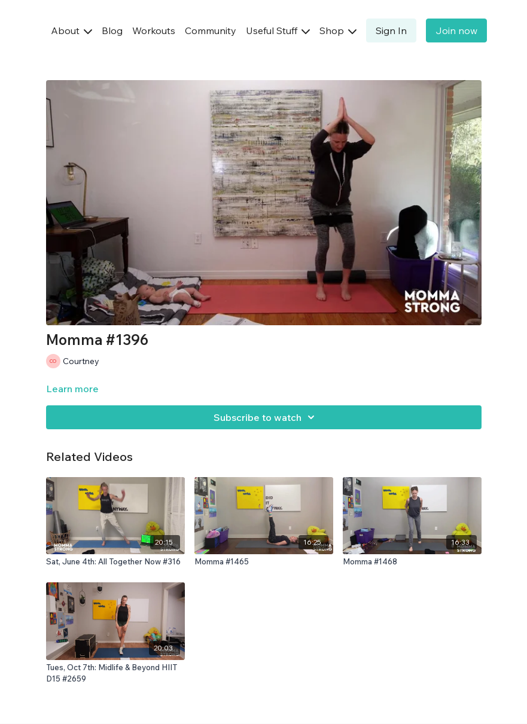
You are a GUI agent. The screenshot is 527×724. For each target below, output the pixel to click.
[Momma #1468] (412, 562)
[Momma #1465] (263, 562)
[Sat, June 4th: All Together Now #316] (115, 562)
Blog (112, 30)
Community (210, 30)
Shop (338, 30)
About (71, 30)
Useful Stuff (278, 30)
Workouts (153, 30)
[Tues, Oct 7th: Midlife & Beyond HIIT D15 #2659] (115, 673)
